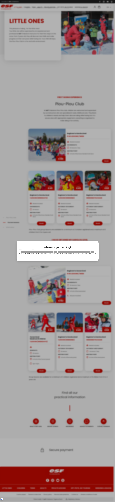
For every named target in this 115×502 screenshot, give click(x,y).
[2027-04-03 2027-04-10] (88, 252)
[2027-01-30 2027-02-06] (51, 252)
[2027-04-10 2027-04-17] (92, 252)
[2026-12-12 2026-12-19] (23, 252)
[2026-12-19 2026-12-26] (27, 252)
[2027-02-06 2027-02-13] (55, 252)
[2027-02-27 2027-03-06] (68, 252)
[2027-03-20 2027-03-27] (80, 252)
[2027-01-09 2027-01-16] (39, 252)
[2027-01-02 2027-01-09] (35, 252)
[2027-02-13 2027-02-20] (60, 252)
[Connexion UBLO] (2, 499)
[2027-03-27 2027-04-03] (84, 252)
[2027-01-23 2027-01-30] (47, 252)
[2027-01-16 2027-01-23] (43, 252)
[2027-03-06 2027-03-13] (72, 252)
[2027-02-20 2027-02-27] (64, 252)
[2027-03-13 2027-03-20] (76, 252)
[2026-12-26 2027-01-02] (31, 252)
